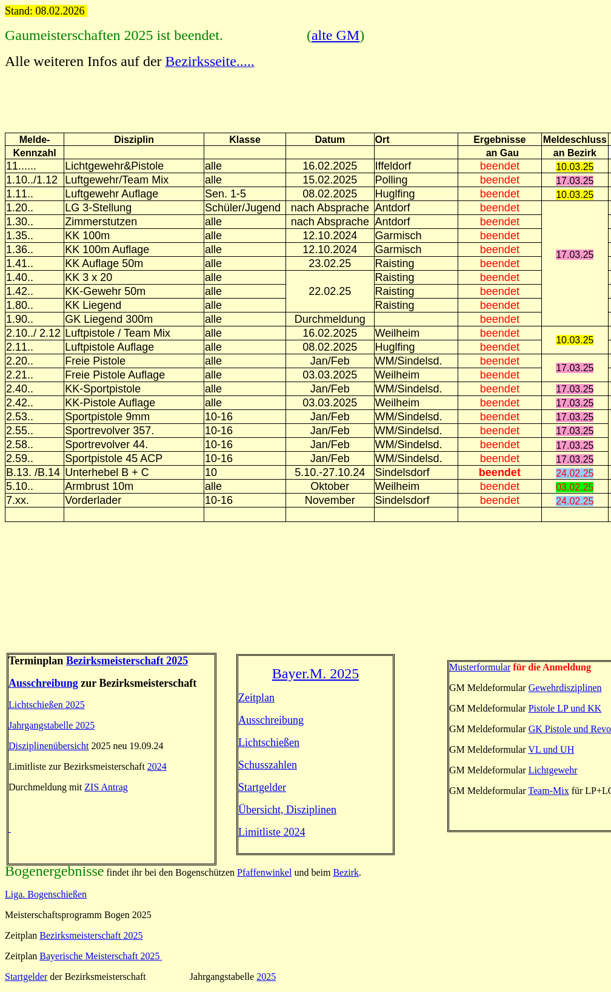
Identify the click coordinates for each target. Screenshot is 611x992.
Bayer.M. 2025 (315, 673)
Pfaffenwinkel (264, 872)
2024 (157, 766)
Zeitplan (256, 698)
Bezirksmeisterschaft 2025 (90, 935)
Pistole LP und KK (565, 708)
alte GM (335, 35)
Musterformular (479, 667)
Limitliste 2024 (272, 832)
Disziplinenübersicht (48, 746)
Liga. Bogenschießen (46, 894)
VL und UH (551, 749)
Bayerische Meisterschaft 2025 (100, 956)
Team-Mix (548, 790)
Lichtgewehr (553, 770)
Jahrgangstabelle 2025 (51, 725)
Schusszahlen (267, 765)
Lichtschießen (268, 742)
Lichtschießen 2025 (46, 704)
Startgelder (262, 787)
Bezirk (346, 872)
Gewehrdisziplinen (565, 688)
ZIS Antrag (106, 787)
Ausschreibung (43, 683)
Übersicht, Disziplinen (287, 810)
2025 (266, 976)
